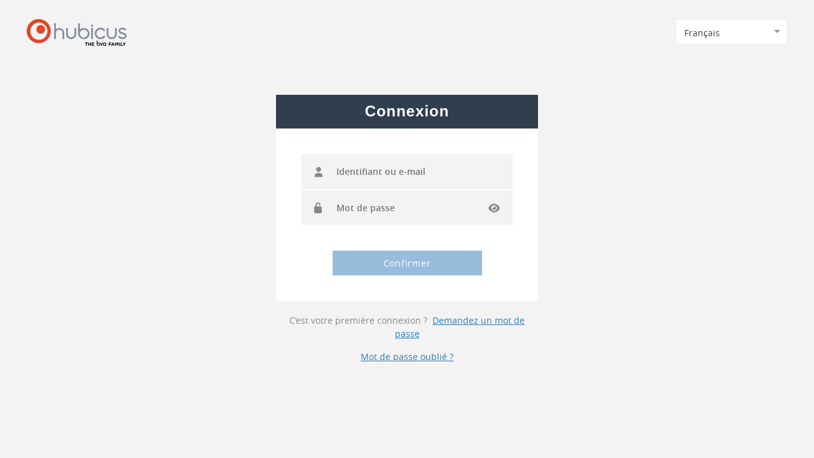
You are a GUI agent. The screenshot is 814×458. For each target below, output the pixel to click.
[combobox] (731, 32)
